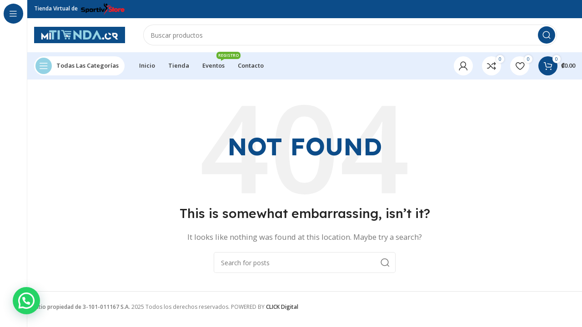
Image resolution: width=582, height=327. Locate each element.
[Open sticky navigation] (79, 68)
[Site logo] (79, 35)
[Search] (350, 36)
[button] (26, 300)
